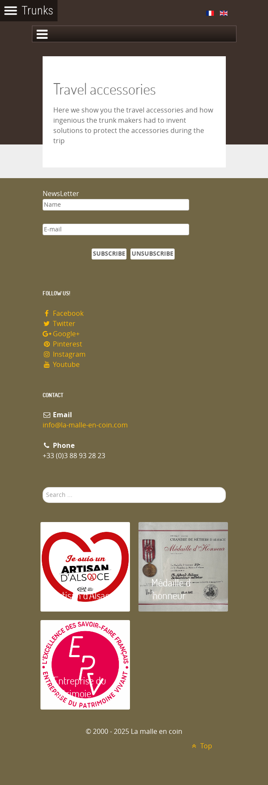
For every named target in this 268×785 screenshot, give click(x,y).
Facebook (63, 313)
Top (201, 746)
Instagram (64, 354)
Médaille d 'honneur (171, 589)
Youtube (61, 365)
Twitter (59, 324)
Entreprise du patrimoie (79, 687)
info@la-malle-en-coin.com (85, 425)
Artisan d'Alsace (83, 595)
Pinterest (63, 344)
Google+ (61, 334)
